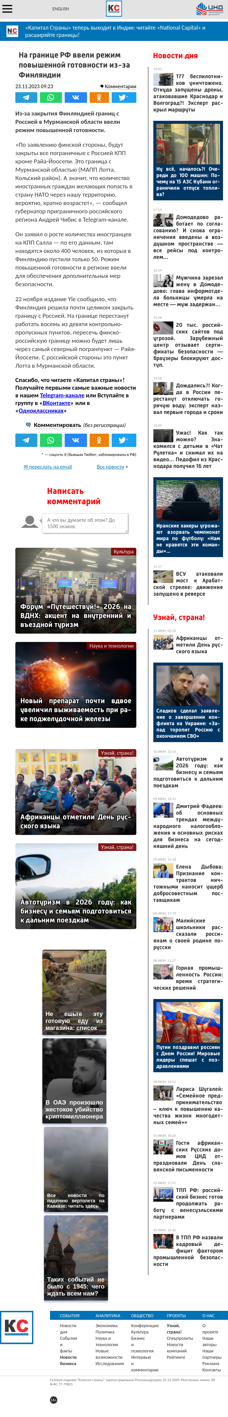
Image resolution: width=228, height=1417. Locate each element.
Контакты (211, 1370)
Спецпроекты (180, 1338)
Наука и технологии (111, 646)
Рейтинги (176, 1357)
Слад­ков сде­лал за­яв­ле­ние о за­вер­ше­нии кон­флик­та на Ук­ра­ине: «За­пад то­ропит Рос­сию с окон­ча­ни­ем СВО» (188, 723)
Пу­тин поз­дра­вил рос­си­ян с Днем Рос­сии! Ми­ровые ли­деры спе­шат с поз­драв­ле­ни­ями (188, 1056)
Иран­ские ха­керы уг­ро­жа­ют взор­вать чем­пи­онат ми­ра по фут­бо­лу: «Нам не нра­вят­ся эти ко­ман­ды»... (188, 538)
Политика (105, 1332)
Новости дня (175, 55)
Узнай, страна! (117, 753)
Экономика (107, 1325)
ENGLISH (60, 9)
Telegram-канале (62, 395)
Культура (124, 551)
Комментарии (120, 86)
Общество (142, 1315)
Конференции (145, 1325)
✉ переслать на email (48, 467)
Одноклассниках (41, 410)
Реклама (210, 1363)
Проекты (176, 1315)
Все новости (110, 467)
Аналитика (108, 1315)
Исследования (110, 1363)
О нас (208, 1315)
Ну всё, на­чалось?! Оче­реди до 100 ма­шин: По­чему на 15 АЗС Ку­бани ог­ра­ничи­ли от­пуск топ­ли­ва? (188, 181)
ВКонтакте (56, 403)
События (70, 1315)
